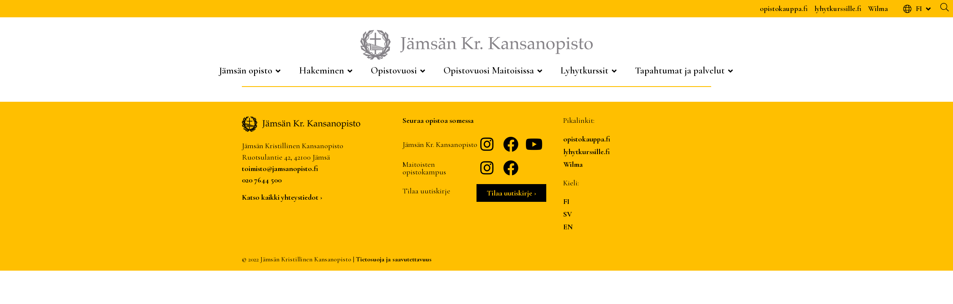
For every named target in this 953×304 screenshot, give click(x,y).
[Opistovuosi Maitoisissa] (493, 70)
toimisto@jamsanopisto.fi (280, 168)
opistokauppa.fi (784, 8)
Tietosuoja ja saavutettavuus (394, 259)
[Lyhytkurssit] (589, 70)
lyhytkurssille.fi (837, 8)
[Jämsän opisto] (250, 70)
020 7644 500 (262, 180)
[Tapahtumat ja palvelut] (685, 70)
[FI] (917, 8)
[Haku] (944, 7)
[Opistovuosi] (398, 70)
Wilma (878, 8)
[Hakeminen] (326, 70)
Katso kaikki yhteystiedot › (282, 197)
